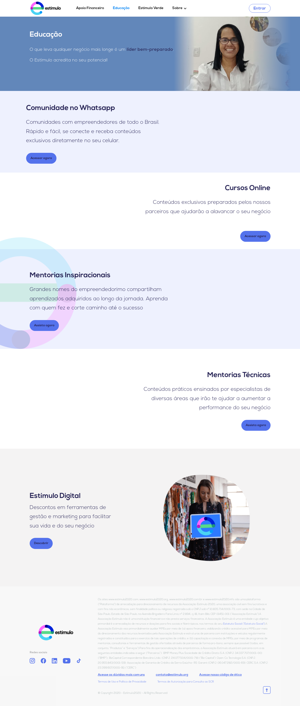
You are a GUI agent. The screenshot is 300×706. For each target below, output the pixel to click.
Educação (121, 8)
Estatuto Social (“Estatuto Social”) (244, 624)
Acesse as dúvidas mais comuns (121, 675)
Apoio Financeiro (90, 8)
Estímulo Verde (150, 8)
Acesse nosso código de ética (220, 675)
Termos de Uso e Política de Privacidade (122, 681)
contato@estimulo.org (172, 675)
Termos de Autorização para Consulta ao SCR (185, 681)
